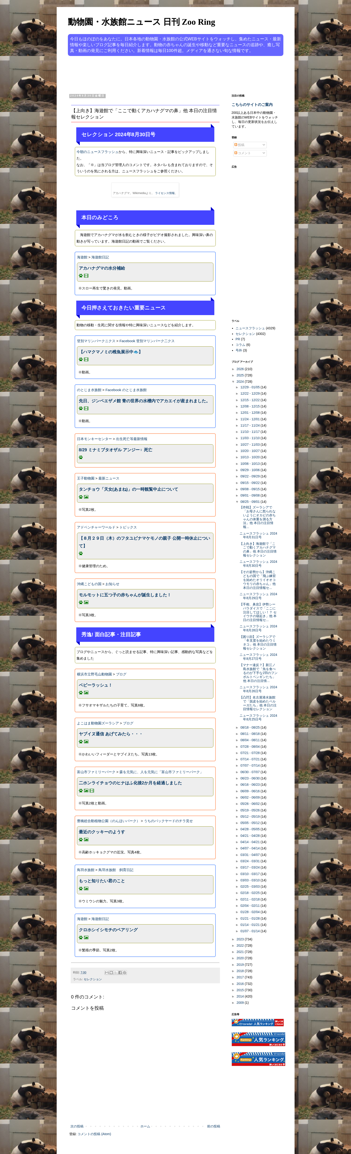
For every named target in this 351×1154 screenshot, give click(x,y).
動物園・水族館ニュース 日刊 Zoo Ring (141, 22)
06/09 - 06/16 (250, 791)
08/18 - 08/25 (250, 727)
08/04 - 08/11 (250, 740)
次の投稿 (76, 1126)
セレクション (93, 979)
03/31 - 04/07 (250, 855)
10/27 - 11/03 (250, 444)
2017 (240, 977)
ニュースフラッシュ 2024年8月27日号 (258, 656)
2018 (240, 971)
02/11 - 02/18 (250, 899)
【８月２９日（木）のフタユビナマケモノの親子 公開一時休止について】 (144, 542)
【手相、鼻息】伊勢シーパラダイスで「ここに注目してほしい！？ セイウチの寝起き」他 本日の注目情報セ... (258, 612)
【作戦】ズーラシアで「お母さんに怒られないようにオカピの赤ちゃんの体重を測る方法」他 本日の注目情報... (258, 517)
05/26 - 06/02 (250, 804)
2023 (240, 939)
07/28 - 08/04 (250, 746)
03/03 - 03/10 (250, 880)
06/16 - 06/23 (250, 784)
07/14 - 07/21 (250, 759)
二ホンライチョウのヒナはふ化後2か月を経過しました (130, 783)
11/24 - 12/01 (250, 419)
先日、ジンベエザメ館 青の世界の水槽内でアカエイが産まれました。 (144, 401)
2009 (240, 1003)
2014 (240, 996)
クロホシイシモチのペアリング (108, 930)
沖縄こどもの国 (89, 584)
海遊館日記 (100, 257)
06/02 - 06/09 (250, 797)
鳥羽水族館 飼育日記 (115, 870)
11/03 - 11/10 (250, 438)
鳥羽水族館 (85, 870)
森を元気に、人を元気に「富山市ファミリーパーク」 (161, 772)
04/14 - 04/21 (250, 842)
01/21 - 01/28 (250, 918)
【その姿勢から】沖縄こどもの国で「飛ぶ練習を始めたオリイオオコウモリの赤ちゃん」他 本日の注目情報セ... (258, 579)
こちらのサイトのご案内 (252, 104)
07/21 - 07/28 (250, 753)
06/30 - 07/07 (250, 772)
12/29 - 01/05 (250, 387)
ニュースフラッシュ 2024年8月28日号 (258, 628)
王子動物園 (85, 478)
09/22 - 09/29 (250, 476)
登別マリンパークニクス (96, 341)
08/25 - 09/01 (250, 502)
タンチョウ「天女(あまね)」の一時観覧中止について (128, 489)
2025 (240, 375)
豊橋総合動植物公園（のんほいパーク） (108, 821)
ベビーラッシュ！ (95, 685)
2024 (240, 381)
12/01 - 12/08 (250, 412)
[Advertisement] (158, 74)
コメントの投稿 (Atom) (94, 1134)
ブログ (121, 674)
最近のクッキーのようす (102, 832)
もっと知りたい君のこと (102, 881)
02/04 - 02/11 (250, 905)
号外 (239, 350)
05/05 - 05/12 (250, 823)
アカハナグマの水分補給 (102, 268)
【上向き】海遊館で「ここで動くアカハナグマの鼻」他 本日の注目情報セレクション (258, 549)
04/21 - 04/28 (250, 836)
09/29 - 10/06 (250, 470)
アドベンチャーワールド (96, 527)
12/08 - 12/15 (250, 406)
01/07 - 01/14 (250, 931)
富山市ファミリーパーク (96, 772)
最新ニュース (108, 478)
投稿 (239, 145)
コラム (240, 345)
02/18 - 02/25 (250, 893)
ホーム (145, 1126)
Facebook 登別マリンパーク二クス (147, 341)
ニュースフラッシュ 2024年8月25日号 (258, 717)
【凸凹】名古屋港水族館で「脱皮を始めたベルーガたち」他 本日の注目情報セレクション (258, 703)
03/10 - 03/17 (250, 874)
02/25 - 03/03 (250, 886)
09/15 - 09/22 (250, 483)
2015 (240, 990)
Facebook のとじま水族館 (126, 390)
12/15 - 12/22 (250, 400)
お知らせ (112, 584)
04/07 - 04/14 (250, 848)
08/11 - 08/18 (250, 734)
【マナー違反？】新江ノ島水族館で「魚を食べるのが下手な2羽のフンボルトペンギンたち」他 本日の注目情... (259, 672)
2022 (240, 945)
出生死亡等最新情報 (131, 439)
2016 (240, 984)
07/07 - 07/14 (250, 765)
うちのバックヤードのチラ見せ (168, 821)
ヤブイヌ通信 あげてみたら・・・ (111, 734)
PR (238, 339)
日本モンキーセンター (94, 439)
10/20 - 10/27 (250, 451)
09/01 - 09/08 (250, 495)
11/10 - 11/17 (250, 432)
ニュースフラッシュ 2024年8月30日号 (258, 563)
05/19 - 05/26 (250, 810)
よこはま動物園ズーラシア (98, 723)
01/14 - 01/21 (250, 925)
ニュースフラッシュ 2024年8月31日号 (258, 535)
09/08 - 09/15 (250, 489)
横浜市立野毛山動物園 (94, 674)
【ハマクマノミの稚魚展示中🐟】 (111, 352)
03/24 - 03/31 (250, 861)
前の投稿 (213, 1126)
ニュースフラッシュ (250, 328)
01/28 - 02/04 (250, 912)
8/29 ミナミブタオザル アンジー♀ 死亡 (116, 450)
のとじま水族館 (89, 390)
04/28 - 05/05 (250, 829)
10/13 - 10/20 (250, 457)
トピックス (128, 527)
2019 (240, 964)
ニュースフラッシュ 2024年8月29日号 (258, 596)
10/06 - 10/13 (250, 464)
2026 (240, 369)
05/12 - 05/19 (250, 816)
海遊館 (82, 257)
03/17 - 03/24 (250, 867)
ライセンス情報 (165, 193)
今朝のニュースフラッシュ (97, 152)
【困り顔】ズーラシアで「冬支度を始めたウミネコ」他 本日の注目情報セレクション (258, 642)
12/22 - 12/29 (250, 393)
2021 (240, 952)
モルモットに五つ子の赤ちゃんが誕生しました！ (125, 595)
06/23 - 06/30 (250, 778)
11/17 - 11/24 (250, 425)
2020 (240, 958)
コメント (242, 153)
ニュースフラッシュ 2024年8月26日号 (258, 689)
